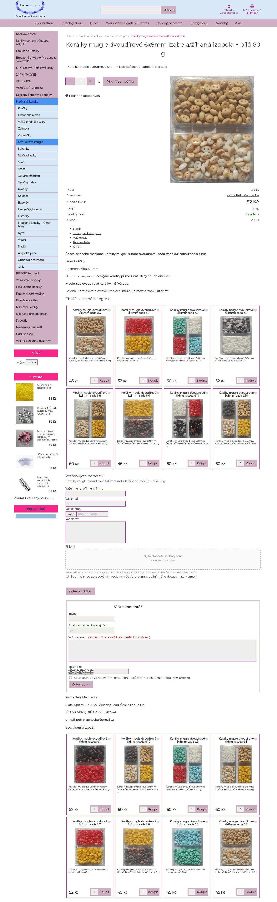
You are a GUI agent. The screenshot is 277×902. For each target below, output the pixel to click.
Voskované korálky (28, 280)
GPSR (77, 246)
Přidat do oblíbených (82, 96)
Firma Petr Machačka (243, 195)
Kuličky (22, 108)
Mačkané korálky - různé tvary (34, 224)
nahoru (271, 896)
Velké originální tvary (31, 122)
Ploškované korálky (29, 287)
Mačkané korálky (27, 101)
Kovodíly (21, 320)
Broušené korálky (27, 51)
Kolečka (23, 196)
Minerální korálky (27, 307)
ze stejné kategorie (87, 233)
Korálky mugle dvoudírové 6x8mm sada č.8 (89, 394)
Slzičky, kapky (27, 155)
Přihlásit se (229, 9)
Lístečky (23, 216)
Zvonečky (24, 135)
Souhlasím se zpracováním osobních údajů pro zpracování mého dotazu (124, 576)
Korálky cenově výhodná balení (32, 42)
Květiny (23, 189)
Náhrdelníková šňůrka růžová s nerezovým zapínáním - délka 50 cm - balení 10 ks (47, 435)
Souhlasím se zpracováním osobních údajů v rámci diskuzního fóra (122, 678)
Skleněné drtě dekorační (32, 314)
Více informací (187, 576)
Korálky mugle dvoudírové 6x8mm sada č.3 (89, 311)
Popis (77, 229)
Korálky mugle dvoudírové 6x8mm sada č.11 (187, 394)
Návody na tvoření (169, 23)
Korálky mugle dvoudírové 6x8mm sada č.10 (236, 394)
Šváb (21, 162)
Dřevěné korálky (27, 300)
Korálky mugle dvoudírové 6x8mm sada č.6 (138, 394)
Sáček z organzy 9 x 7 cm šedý (47, 455)
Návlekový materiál (29, 327)
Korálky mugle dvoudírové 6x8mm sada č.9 (187, 311)
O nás (94, 23)
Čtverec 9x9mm (29, 175)
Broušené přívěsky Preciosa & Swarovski (36, 59)
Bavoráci (23, 202)
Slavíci (22, 246)
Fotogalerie (199, 23)
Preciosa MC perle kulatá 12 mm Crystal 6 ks (47, 410)
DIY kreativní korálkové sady (34, 68)
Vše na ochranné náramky (33, 341)
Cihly (21, 266)
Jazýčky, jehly (27, 182)
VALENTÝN (23, 81)
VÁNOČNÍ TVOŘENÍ (29, 88)
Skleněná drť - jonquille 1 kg (45, 386)
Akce (239, 23)
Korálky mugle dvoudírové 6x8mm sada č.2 (236, 311)
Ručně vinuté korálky (30, 293)
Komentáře (81, 242)
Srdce (22, 169)
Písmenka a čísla (29, 115)
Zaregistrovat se (229, 12)
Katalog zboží (72, 23)
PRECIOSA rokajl (27, 273)
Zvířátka (23, 128)
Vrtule (22, 240)
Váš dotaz (80, 237)
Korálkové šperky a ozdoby (34, 95)
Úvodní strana (44, 23)
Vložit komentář (128, 607)
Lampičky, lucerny (30, 209)
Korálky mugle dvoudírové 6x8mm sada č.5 (187, 823)
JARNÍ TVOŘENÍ (27, 74)
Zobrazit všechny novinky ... (34, 498)
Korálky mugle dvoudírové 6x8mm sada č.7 (138, 311)
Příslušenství (24, 334)
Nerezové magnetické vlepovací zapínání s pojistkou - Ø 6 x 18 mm (46, 481)
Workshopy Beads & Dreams (127, 23)
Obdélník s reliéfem (31, 260)
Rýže (21, 233)
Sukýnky (23, 148)
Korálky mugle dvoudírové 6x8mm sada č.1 (89, 740)
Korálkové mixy (26, 34)
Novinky (222, 23)
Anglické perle (27, 253)
